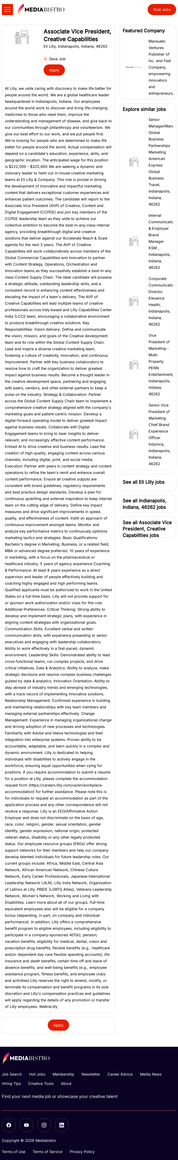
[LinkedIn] (62, 1125)
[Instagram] (44, 1125)
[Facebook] (9, 1125)
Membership (63, 1074)
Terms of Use (13, 1151)
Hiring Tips (11, 1083)
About (66, 1083)
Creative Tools (41, 1083)
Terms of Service (47, 1151)
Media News (151, 1074)
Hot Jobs (37, 1074)
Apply (54, 70)
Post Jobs (162, 9)
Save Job (55, 59)
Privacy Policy (82, 1151)
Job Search (12, 1074)
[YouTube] (26, 1125)
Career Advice (120, 1074)
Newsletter (91, 1074)
